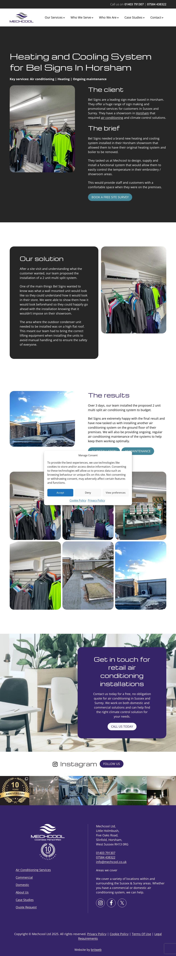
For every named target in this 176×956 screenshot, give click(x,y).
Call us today (122, 726)
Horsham (142, 113)
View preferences (115, 492)
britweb (96, 950)
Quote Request (26, 907)
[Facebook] (111, 903)
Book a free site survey (110, 197)
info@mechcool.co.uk (111, 862)
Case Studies (133, 17)
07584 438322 (156, 4)
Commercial (24, 877)
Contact (155, 17)
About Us (22, 892)
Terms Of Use (141, 934)
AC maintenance (138, 451)
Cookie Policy (78, 500)
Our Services (54, 17)
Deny (88, 492)
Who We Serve (81, 17)
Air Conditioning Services (33, 870)
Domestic (22, 885)
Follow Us (111, 764)
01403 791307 (134, 4)
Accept (60, 492)
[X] (122, 903)
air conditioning (112, 118)
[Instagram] (55, 764)
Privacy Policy (96, 500)
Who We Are (107, 17)
